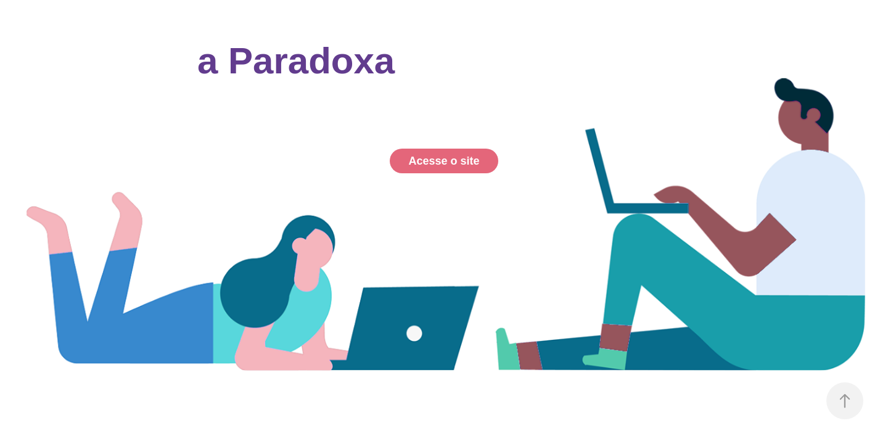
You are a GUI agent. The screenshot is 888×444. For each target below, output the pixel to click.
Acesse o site (443, 161)
